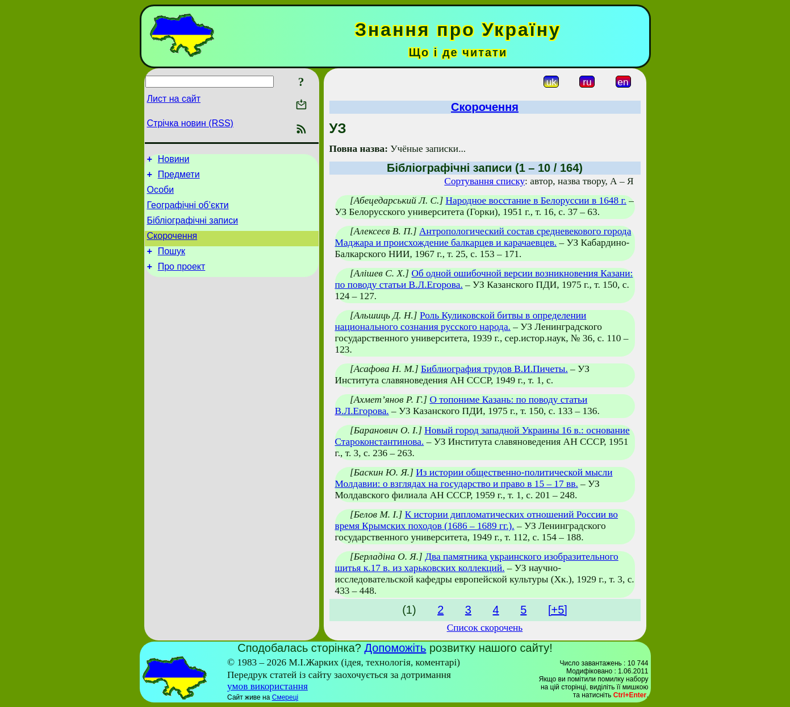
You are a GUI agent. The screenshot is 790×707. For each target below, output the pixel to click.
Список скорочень (485, 627)
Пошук (171, 263)
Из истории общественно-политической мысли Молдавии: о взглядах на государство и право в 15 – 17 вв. (474, 478)
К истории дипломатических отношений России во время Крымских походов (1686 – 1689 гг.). (476, 520)
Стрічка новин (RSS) (190, 123)
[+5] (557, 609)
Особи (160, 195)
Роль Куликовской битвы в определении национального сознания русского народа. (461, 321)
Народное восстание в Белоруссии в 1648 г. (536, 200)
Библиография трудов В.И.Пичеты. (494, 368)
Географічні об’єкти (188, 212)
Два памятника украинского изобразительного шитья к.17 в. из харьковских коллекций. (476, 562)
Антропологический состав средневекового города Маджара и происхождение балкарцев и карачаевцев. (483, 237)
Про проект (182, 280)
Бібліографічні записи (193, 229)
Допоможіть (396, 648)
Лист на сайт (174, 99)
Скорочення (172, 246)
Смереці (285, 697)
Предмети (179, 178)
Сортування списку (484, 181)
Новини (174, 161)
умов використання (267, 686)
